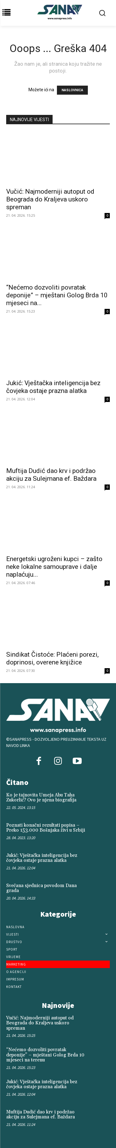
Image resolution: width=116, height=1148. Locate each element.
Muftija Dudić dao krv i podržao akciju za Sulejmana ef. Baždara (51, 474)
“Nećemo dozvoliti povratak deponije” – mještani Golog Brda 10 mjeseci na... (57, 295)
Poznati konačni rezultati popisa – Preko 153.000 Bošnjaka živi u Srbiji (45, 828)
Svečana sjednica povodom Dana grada (41, 888)
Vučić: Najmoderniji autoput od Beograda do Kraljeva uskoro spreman (50, 199)
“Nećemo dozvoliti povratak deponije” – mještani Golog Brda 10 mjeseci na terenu (45, 1055)
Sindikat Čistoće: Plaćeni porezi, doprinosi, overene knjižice (52, 658)
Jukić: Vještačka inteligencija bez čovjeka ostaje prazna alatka (53, 386)
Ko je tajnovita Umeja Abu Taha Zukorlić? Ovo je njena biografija (41, 797)
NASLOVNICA (72, 90)
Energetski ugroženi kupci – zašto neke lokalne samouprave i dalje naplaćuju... (54, 566)
